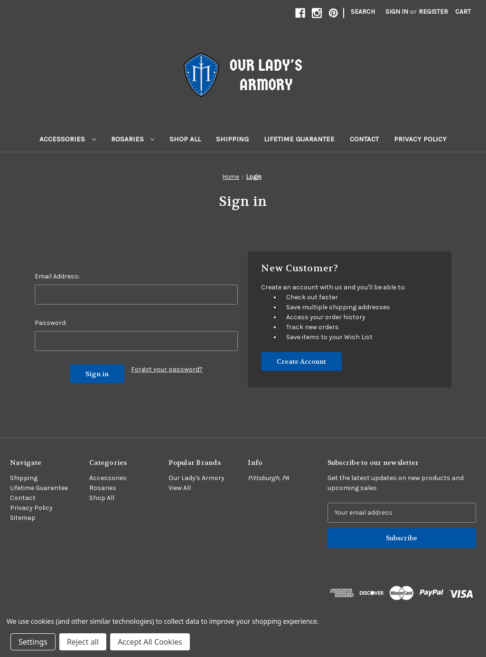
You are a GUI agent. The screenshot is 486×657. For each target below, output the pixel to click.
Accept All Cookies (150, 642)
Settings (33, 642)
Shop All (185, 139)
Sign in (396, 12)
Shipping (232, 139)
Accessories (67, 139)
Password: (51, 323)
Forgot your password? (167, 369)
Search (363, 12)
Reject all (83, 642)
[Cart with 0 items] (463, 11)
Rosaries (133, 139)
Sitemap (23, 518)
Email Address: (57, 276)
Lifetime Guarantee (299, 139)
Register (433, 12)
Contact (364, 139)
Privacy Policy (420, 139)
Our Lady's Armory (196, 478)
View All (179, 488)
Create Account (301, 361)
